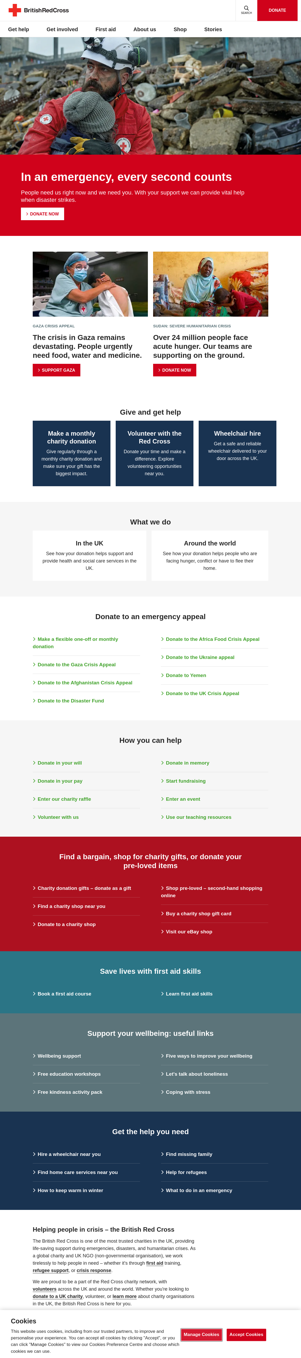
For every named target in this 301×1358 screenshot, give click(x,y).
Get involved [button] (62, 29)
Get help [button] (18, 29)
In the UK (89, 543)
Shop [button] (180, 29)
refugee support (51, 1270)
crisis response (94, 1270)
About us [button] (144, 29)
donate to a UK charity (58, 1296)
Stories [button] (213, 29)
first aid (154, 1263)
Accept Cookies (246, 1334)
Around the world (210, 543)
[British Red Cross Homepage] (39, 15)
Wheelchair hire (237, 433)
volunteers (45, 1289)
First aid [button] (106, 29)
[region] (150, 1334)
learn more (125, 1296)
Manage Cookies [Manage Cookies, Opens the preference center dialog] (201, 1334)
